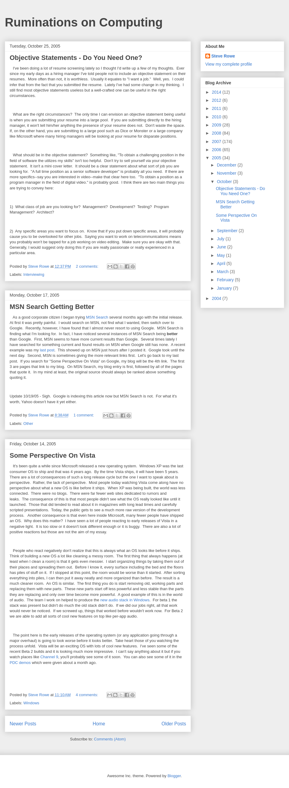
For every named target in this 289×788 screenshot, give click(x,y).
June (222, 246)
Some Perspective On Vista (52, 455)
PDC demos (21, 662)
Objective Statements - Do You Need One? (76, 57)
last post (47, 350)
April (221, 263)
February (226, 279)
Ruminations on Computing (84, 22)
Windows (31, 703)
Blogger (174, 776)
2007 (217, 141)
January (225, 288)
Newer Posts (23, 723)
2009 (217, 125)
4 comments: (87, 695)
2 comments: (87, 266)
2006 (217, 149)
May (221, 255)
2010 (217, 116)
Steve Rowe (223, 56)
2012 (217, 100)
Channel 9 (49, 657)
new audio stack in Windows (124, 600)
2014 (217, 92)
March (223, 271)
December (227, 165)
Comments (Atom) (110, 739)
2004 (217, 298)
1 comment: (84, 415)
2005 (217, 157)
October (225, 181)
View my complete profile (228, 64)
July (221, 238)
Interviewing (33, 274)
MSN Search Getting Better (52, 306)
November (227, 173)
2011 (217, 108)
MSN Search (97, 317)
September (227, 230)
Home (99, 723)
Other (28, 423)
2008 (217, 133)
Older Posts (174, 723)
